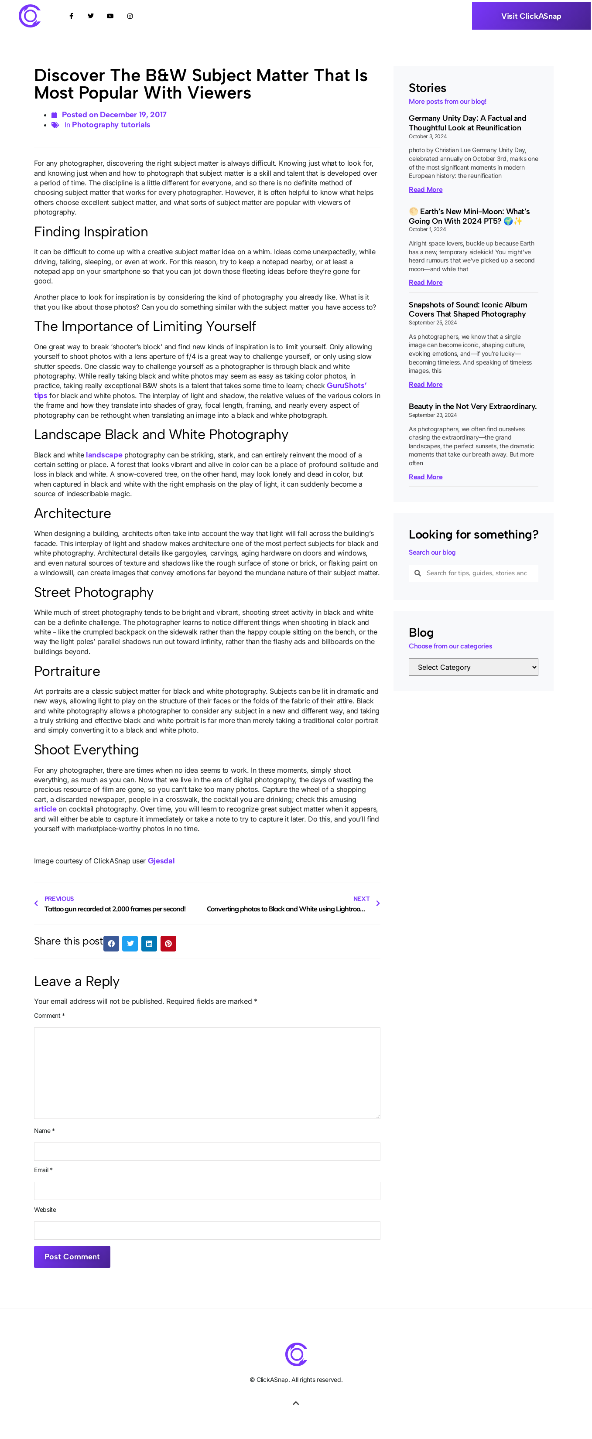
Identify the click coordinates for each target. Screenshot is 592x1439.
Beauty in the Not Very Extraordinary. (473, 406)
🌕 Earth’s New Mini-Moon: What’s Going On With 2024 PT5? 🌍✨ (469, 216)
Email (43, 1170)
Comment (49, 1016)
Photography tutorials (111, 125)
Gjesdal (161, 860)
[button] (111, 943)
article (45, 809)
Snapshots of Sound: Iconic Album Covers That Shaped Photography (468, 309)
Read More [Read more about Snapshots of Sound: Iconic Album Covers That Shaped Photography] (425, 384)
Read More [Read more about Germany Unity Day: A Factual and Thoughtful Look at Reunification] (425, 189)
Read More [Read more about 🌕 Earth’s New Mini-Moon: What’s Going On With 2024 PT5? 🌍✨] (425, 282)
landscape (104, 454)
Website (45, 1210)
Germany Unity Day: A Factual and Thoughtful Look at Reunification (467, 123)
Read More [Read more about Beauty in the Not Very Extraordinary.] (425, 476)
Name (44, 1131)
